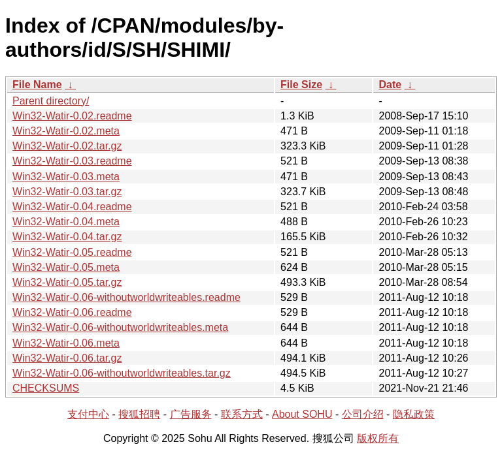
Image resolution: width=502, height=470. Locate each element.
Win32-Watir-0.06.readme (72, 312)
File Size (301, 84)
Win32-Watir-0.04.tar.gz (67, 236)
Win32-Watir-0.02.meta (66, 130)
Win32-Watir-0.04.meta (66, 221)
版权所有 (378, 438)
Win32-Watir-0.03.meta (66, 176)
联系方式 (242, 414)
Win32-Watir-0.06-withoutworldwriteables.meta (120, 327)
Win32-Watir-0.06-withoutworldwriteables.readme (126, 297)
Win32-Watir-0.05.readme (72, 252)
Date (389, 84)
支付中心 (88, 414)
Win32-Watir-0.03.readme (72, 160)
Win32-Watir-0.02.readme (72, 115)
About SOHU (302, 414)
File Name (37, 84)
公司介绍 (363, 414)
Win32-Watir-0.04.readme (72, 206)
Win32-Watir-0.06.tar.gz (67, 358)
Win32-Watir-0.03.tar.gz (67, 191)
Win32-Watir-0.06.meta (66, 343)
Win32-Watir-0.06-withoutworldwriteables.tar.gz (121, 373)
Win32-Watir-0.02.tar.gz (67, 145)
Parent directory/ (50, 100)
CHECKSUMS (45, 388)
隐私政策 (414, 414)
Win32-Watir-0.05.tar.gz (67, 282)
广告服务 (191, 414)
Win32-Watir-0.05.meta (66, 267)
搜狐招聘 (139, 414)
